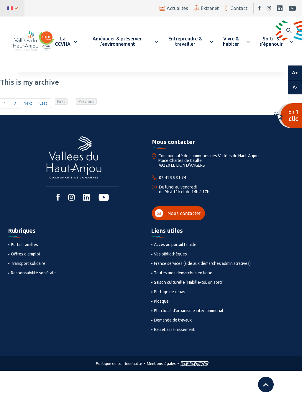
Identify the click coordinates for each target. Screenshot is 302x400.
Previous (86, 101)
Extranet (206, 8)
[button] (65, 41)
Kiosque (161, 301)
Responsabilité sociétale (33, 273)
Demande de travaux (173, 320)
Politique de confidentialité (119, 363)
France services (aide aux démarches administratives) (202, 263)
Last (43, 103)
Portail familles (24, 244)
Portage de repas (169, 291)
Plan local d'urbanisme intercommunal (188, 310)
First (61, 101)
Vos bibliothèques (170, 254)
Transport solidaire (28, 263)
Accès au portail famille (175, 244)
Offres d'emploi (25, 254)
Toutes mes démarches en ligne (183, 273)
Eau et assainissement (174, 329)
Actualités (174, 8)
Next (28, 103)
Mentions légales (161, 363)
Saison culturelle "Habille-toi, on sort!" (188, 282)
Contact (236, 8)
